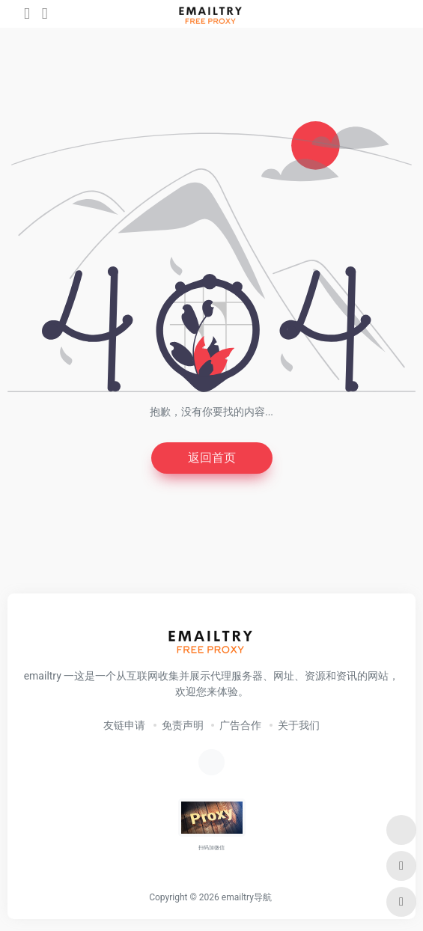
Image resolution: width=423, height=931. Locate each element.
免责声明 (183, 725)
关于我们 (299, 725)
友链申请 (124, 725)
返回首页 (212, 458)
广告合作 (240, 725)
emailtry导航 (247, 897)
